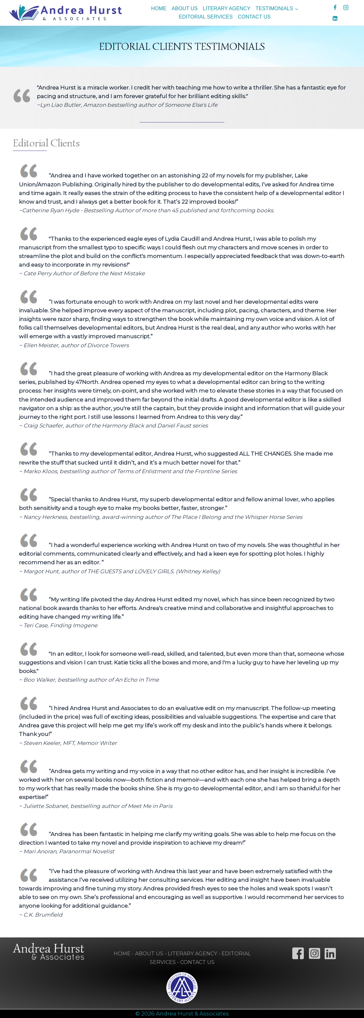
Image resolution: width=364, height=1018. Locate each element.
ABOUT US (185, 8)
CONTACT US (254, 17)
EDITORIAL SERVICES (206, 17)
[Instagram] (346, 7)
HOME (158, 8)
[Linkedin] (335, 18)
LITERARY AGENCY (227, 8)
